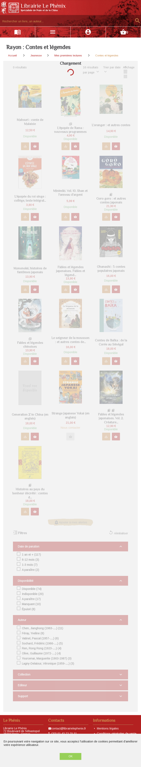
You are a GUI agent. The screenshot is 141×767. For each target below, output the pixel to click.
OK (71, 756)
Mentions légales (108, 728)
